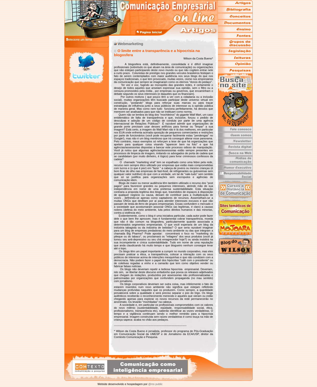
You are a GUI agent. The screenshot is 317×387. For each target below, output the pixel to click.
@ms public (154, 384)
